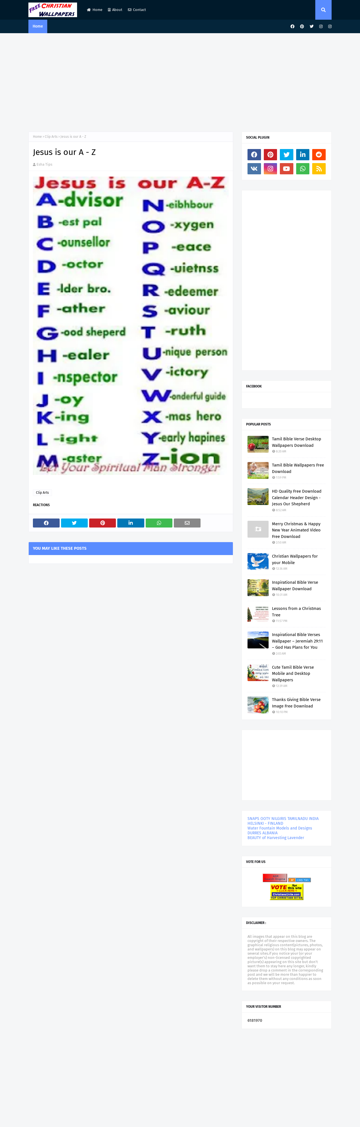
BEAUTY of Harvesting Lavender (276, 837)
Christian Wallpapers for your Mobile (295, 559)
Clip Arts (51, 137)
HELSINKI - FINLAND (265, 823)
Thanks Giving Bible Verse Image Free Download (296, 703)
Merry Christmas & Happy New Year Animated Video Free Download (296, 530)
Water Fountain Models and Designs (280, 828)
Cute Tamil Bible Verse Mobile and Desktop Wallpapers (293, 673)
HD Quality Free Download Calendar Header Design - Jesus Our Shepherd (296, 497)
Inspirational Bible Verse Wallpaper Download (295, 585)
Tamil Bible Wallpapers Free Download (298, 468)
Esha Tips (44, 164)
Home (94, 10)
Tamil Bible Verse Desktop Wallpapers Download (296, 442)
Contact (137, 10)
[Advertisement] (180, 81)
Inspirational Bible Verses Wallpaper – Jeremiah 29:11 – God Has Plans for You (297, 641)
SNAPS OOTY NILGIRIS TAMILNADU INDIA (283, 818)
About (115, 10)
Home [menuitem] (38, 26)
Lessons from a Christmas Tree (296, 611)
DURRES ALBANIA (263, 833)
